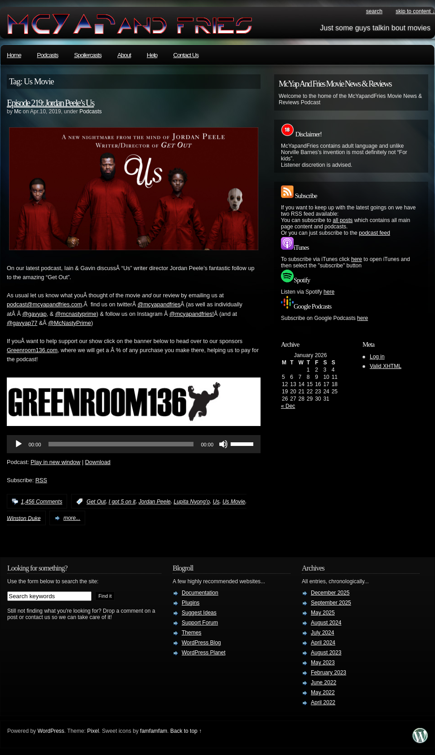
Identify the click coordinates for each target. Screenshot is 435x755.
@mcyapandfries (159, 304)
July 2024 (322, 632)
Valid (385, 366)
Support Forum (200, 622)
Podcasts (47, 55)
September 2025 (331, 603)
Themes (191, 632)
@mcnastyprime (76, 314)
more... (71, 518)
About (124, 55)
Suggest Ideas (199, 613)
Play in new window (56, 462)
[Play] (18, 444)
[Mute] (223, 444)
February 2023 (328, 672)
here (356, 259)
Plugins (190, 603)
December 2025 (330, 593)
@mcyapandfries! (191, 314)
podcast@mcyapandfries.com (44, 304)
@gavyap (34, 314)
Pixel (93, 731)
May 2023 (323, 662)
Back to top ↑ (186, 731)
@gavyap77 (22, 323)
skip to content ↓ (415, 11)
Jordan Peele (155, 501)
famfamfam (153, 731)
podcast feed (374, 233)
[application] (134, 444)
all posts (343, 220)
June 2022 (323, 682)
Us (216, 501)
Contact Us (185, 55)
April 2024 (323, 642)
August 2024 (326, 622)
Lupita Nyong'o (192, 501)
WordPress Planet (204, 652)
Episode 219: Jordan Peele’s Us (50, 103)
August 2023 (326, 652)
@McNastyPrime (69, 323)
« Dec (288, 406)
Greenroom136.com (32, 350)
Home (14, 55)
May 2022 (323, 692)
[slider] (121, 444)
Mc (17, 111)
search (374, 11)
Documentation (200, 593)
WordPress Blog (201, 642)
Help (152, 55)
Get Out (96, 501)
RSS (41, 480)
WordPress (51, 731)
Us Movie (233, 501)
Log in (377, 356)
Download (98, 462)
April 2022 (323, 702)
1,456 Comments (41, 501)
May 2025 (323, 613)
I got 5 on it (122, 501)
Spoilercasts (88, 55)
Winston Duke (24, 518)
